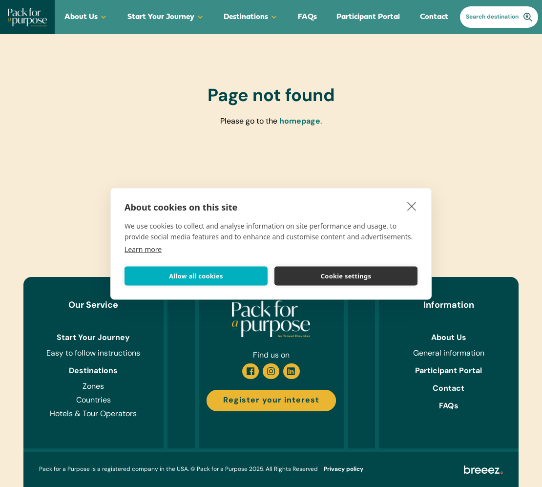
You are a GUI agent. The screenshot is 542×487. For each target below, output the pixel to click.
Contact (434, 17)
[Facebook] (250, 371)
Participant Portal (368, 17)
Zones (93, 387)
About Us (85, 17)
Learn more (143, 249)
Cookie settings (346, 276)
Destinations (251, 17)
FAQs (307, 17)
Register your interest (271, 400)
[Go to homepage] (27, 17)
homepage (299, 122)
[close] (411, 205)
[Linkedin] (291, 371)
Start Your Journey (165, 17)
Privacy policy (343, 469)
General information (448, 354)
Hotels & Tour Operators (93, 414)
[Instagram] (271, 371)
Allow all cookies (196, 276)
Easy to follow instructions (93, 354)
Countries (93, 400)
